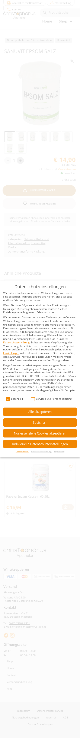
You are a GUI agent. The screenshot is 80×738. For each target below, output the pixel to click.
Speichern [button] (40, 422)
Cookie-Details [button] (22, 451)
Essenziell (14, 399)
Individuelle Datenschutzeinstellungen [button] (40, 444)
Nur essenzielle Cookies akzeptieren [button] (40, 433)
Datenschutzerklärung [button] (41, 451)
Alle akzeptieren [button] (40, 411)
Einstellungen (11, 353)
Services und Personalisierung (51, 399)
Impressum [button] (59, 451)
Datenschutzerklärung (16, 342)
